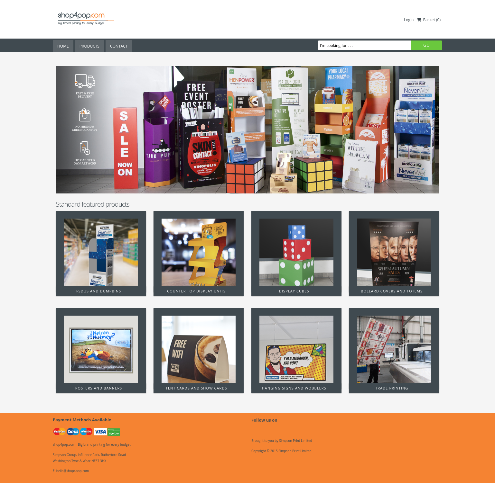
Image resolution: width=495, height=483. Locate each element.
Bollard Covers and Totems (392, 291)
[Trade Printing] (394, 348)
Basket (429, 19)
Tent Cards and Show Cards (196, 388)
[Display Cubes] (296, 251)
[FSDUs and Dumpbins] (101, 251)
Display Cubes (294, 291)
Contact (118, 46)
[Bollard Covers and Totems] (394, 251)
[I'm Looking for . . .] (364, 45)
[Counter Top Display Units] (199, 251)
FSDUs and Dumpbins (98, 291)
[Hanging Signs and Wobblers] (296, 348)
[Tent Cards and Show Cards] (199, 348)
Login (409, 19)
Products (89, 46)
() (438, 19)
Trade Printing (391, 388)
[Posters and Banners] (101, 348)
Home (63, 46)
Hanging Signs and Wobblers (294, 388)
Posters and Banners (98, 388)
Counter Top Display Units (196, 291)
